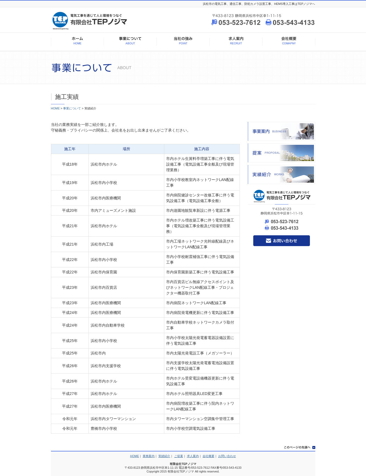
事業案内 (281, 131)
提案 (281, 152)
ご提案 (178, 456)
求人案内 (236, 42)
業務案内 (149, 456)
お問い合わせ (281, 240)
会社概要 (288, 42)
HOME (77, 42)
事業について (130, 42)
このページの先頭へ (297, 447)
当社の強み (183, 42)
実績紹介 (281, 174)
